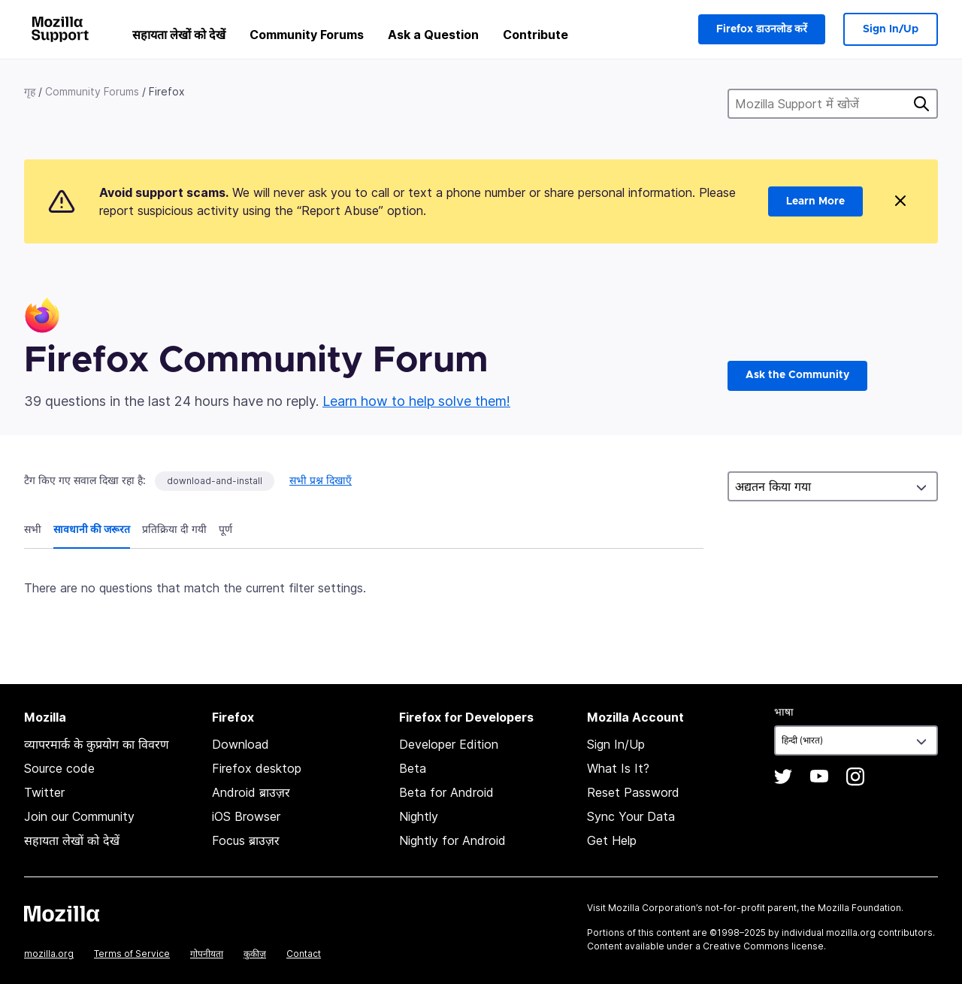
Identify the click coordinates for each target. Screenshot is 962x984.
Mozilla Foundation (859, 907)
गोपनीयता (206, 953)
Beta (412, 768)
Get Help (612, 840)
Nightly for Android (452, 840)
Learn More (815, 201)
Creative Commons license (763, 946)
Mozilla (61, 913)
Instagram (855, 777)
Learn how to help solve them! (416, 401)
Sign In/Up (890, 29)
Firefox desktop (256, 768)
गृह (29, 91)
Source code (59, 768)
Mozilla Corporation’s (655, 907)
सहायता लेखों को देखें (178, 34)
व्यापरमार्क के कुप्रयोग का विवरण (96, 744)
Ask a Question (433, 34)
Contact (303, 953)
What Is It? (618, 768)
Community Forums (307, 34)
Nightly (418, 816)
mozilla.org (49, 953)
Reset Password (633, 792)
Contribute (535, 34)
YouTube (819, 777)
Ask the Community (797, 375)
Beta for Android (446, 792)
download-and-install (214, 480)
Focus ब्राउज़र (246, 840)
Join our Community (79, 816)
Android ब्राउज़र (251, 792)
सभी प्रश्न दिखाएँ (320, 480)
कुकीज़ (255, 953)
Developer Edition (448, 744)
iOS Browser (246, 816)
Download (240, 744)
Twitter (44, 792)
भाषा (784, 711)
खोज (921, 104)
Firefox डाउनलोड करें (761, 29)
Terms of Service (132, 953)
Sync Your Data (631, 816)
